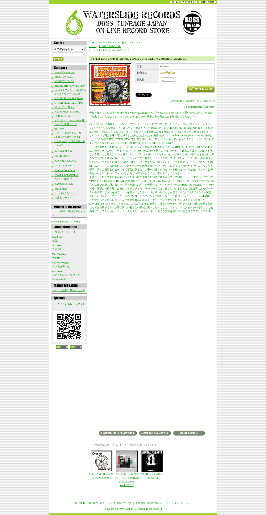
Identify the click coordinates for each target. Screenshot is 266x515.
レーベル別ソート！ (65, 193)
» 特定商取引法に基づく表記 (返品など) (192, 100)
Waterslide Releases (64, 72)
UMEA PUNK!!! (63, 165)
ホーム (92, 42)
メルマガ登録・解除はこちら (68, 290)
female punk (60, 188)
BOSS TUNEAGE (63, 76)
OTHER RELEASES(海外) (68, 98)
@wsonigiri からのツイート (66, 221)
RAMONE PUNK (63, 183)
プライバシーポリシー (178, 503)
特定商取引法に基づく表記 (90, 503)
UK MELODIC (62, 155)
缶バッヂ (59, 128)
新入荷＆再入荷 (63, 151)
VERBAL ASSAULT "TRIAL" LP (151, 465)
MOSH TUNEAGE (64, 81)
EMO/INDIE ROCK (64, 170)
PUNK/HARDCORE (65, 160)
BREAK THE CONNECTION (70, 85)
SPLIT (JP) (135, 42)
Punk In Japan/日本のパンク (114, 50)
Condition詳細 (59, 279)
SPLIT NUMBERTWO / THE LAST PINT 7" (101, 465)
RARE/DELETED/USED (67, 111)
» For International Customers (199, 106)
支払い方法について (120, 503)
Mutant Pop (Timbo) (64, 107)
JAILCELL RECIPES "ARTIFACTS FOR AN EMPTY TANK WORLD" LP (126, 469)
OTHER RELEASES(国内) (68, 102)
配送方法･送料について (149, 503)
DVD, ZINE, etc (62, 116)
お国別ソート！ (63, 197)
